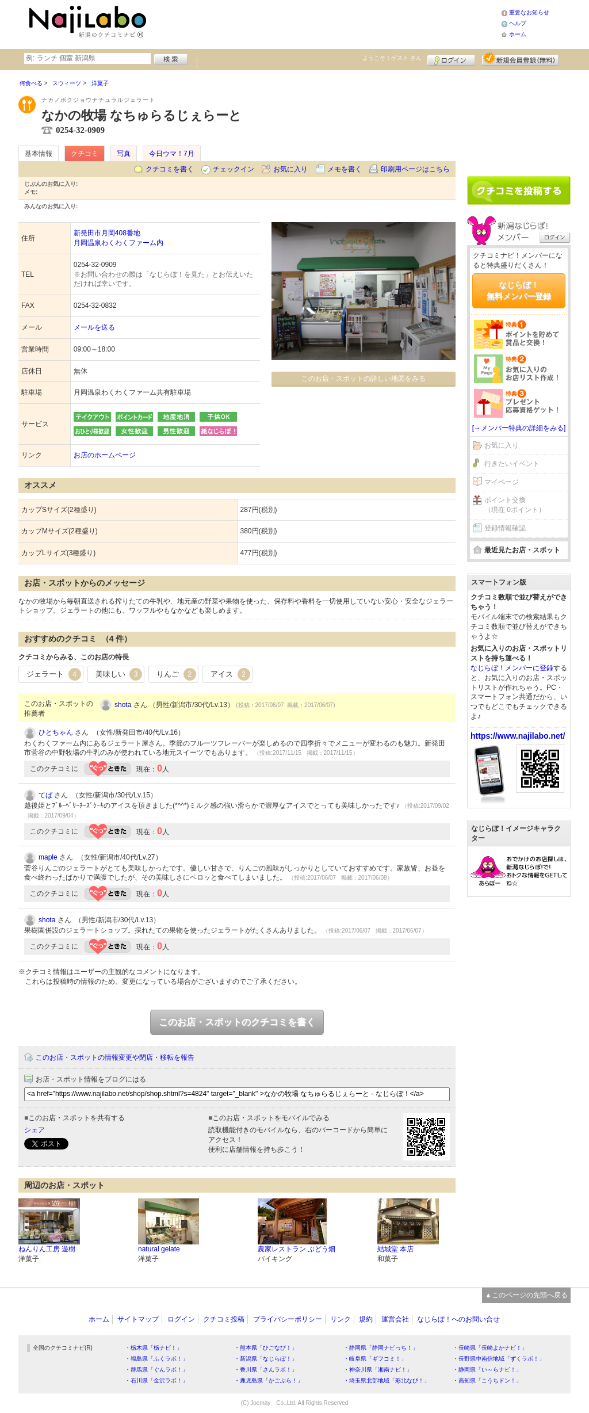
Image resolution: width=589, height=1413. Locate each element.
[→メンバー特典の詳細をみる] (519, 428)
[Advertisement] (325, 23)
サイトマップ (138, 1319)
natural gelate (159, 1249)
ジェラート (53, 674)
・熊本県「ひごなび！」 (265, 1348)
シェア (34, 1130)
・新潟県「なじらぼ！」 (265, 1358)
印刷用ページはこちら (415, 169)
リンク (340, 1319)
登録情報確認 (505, 528)
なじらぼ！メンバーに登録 (512, 668)
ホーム (517, 34)
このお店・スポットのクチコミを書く (237, 1022)
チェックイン (233, 169)
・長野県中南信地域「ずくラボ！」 (499, 1358)
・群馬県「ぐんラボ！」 (156, 1369)
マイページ (501, 482)
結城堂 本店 (395, 1249)
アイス (230, 674)
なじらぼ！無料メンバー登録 (519, 290)
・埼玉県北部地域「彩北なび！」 (386, 1380)
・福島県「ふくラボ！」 (156, 1358)
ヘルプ (517, 23)
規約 (366, 1319)
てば (45, 795)
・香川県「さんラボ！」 (265, 1369)
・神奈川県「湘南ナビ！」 (377, 1369)
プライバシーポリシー (287, 1319)
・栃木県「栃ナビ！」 (153, 1348)
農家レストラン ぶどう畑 (296, 1249)
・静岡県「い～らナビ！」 (487, 1369)
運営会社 (395, 1319)
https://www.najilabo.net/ (518, 735)
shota (122, 705)
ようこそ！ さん (392, 58)
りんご (176, 674)
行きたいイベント (512, 464)
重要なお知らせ (529, 12)
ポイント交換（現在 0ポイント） (514, 505)
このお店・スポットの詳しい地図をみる (363, 379)
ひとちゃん (56, 732)
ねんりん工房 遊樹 (46, 1249)
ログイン (451, 58)
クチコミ (84, 154)
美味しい (119, 674)
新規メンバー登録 (520, 58)
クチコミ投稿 (223, 1319)
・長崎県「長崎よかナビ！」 (490, 1348)
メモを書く (344, 169)
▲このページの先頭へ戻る (526, 1295)
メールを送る (94, 327)
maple (48, 857)
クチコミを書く (170, 169)
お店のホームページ (105, 455)
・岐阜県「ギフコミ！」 (375, 1358)
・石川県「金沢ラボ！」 (156, 1380)
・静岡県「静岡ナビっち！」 (380, 1348)
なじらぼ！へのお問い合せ (458, 1319)
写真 (124, 154)
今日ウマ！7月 (171, 154)
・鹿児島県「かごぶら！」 (268, 1380)
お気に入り (290, 169)
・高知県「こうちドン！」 (487, 1380)
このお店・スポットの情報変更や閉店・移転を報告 (115, 1057)
